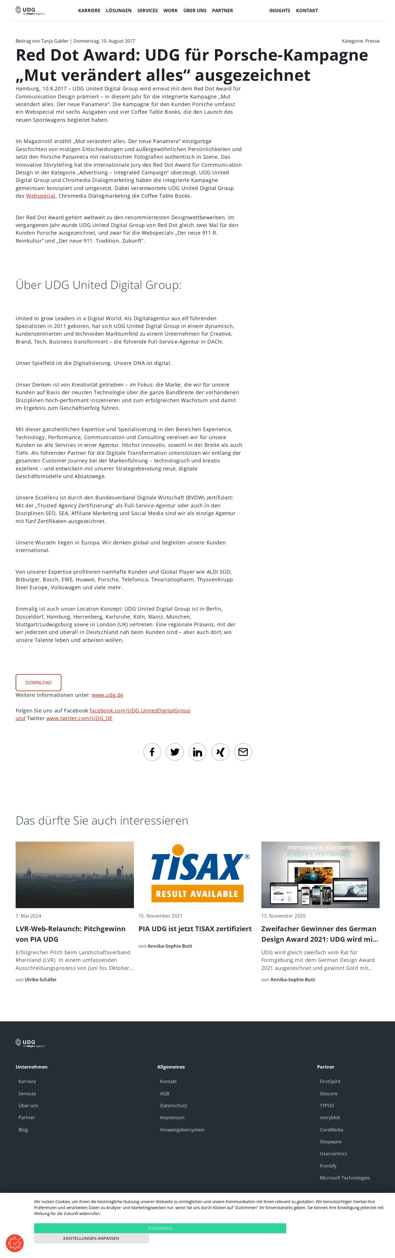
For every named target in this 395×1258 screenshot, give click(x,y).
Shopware (331, 1142)
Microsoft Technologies (345, 1178)
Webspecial (40, 195)
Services (27, 1093)
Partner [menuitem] (222, 10)
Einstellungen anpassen (336, 1238)
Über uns (28, 1105)
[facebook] (152, 752)
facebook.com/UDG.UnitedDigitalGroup (140, 710)
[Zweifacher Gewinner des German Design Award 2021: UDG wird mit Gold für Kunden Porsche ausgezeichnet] (320, 912)
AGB (164, 1093)
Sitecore (329, 1093)
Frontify (328, 1166)
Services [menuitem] (147, 10)
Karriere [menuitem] (89, 10)
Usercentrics (333, 1153)
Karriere (27, 1081)
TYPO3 (327, 1105)
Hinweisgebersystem (182, 1130)
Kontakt (168, 1081)
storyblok (330, 1117)
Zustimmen (158, 1238)
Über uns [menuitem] (194, 10)
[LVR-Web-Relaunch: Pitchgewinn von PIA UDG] (75, 912)
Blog (23, 1130)
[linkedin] (197, 752)
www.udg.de (107, 694)
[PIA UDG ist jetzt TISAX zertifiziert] (197, 895)
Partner (26, 1117)
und (21, 718)
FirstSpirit (330, 1081)
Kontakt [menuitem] (307, 10)
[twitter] (174, 752)
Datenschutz (173, 1105)
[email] (243, 752)
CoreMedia (331, 1130)
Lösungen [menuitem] (119, 10)
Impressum (172, 1117)
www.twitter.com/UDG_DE (79, 718)
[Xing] (220, 752)
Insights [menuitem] (279, 10)
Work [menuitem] (171, 10)
